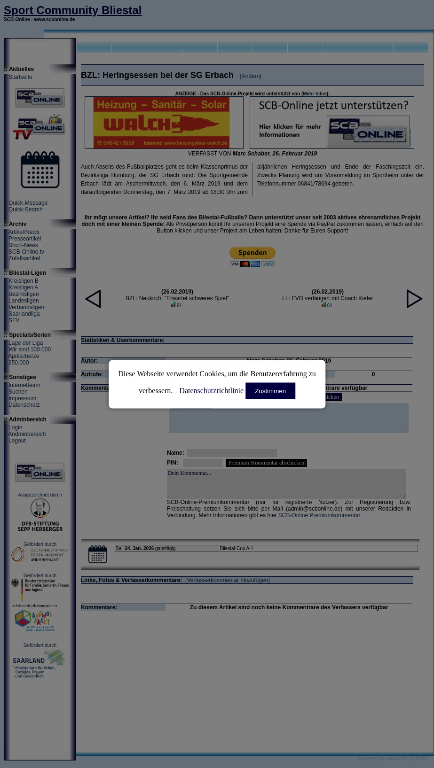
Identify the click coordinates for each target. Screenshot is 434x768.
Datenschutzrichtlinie (211, 390)
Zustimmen (270, 390)
